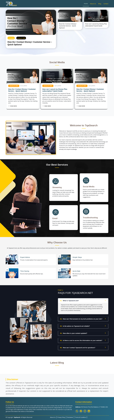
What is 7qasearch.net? (69, 300)
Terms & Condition (80, 416)
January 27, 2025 (21, 38)
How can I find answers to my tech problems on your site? (81, 318)
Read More (12, 106)
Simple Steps (77, 257)
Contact (106, 4)
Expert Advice (25, 257)
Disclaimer (70, 416)
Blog (99, 4)
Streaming (11, 38)
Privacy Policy (61, 416)
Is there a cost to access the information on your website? (81, 340)
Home (86, 3)
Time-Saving (24, 270)
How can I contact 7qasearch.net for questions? (77, 347)
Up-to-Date (76, 270)
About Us (93, 4)
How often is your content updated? (73, 333)
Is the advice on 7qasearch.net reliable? (75, 325)
